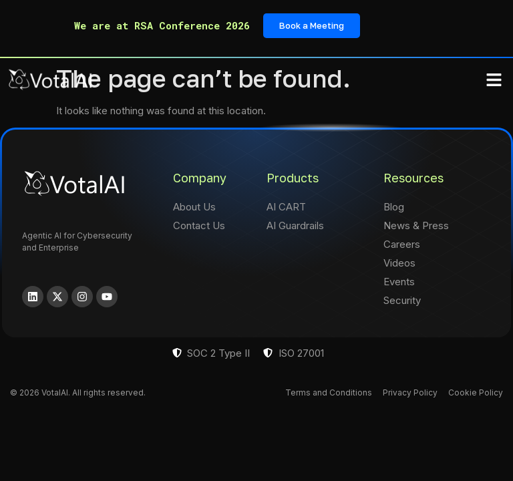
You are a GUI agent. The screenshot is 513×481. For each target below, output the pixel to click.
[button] (494, 80)
